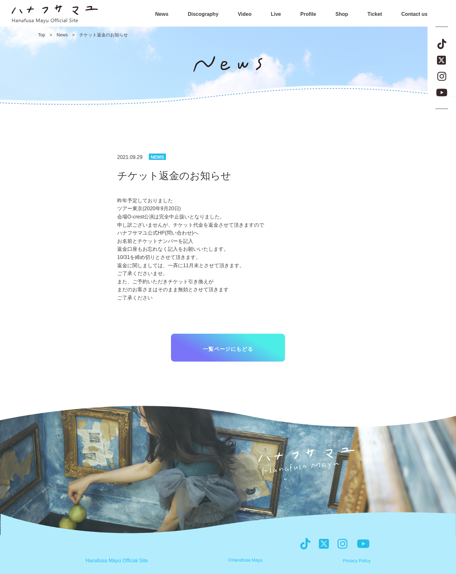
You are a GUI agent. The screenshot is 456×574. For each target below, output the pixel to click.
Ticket (374, 14)
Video (244, 14)
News (161, 14)
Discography (203, 14)
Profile (308, 14)
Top (41, 34)
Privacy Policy (356, 560)
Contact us (414, 14)
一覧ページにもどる (228, 349)
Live (276, 14)
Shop (341, 14)
